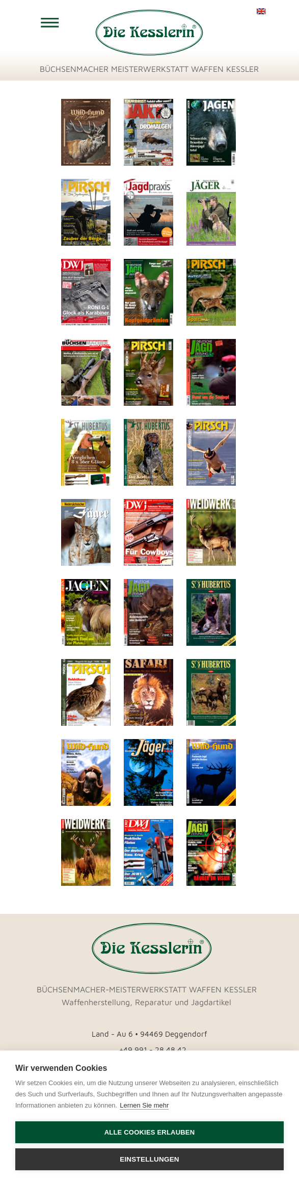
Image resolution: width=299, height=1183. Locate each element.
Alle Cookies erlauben (149, 1132)
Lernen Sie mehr (144, 1105)
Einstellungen (149, 1159)
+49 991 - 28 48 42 (152, 1049)
